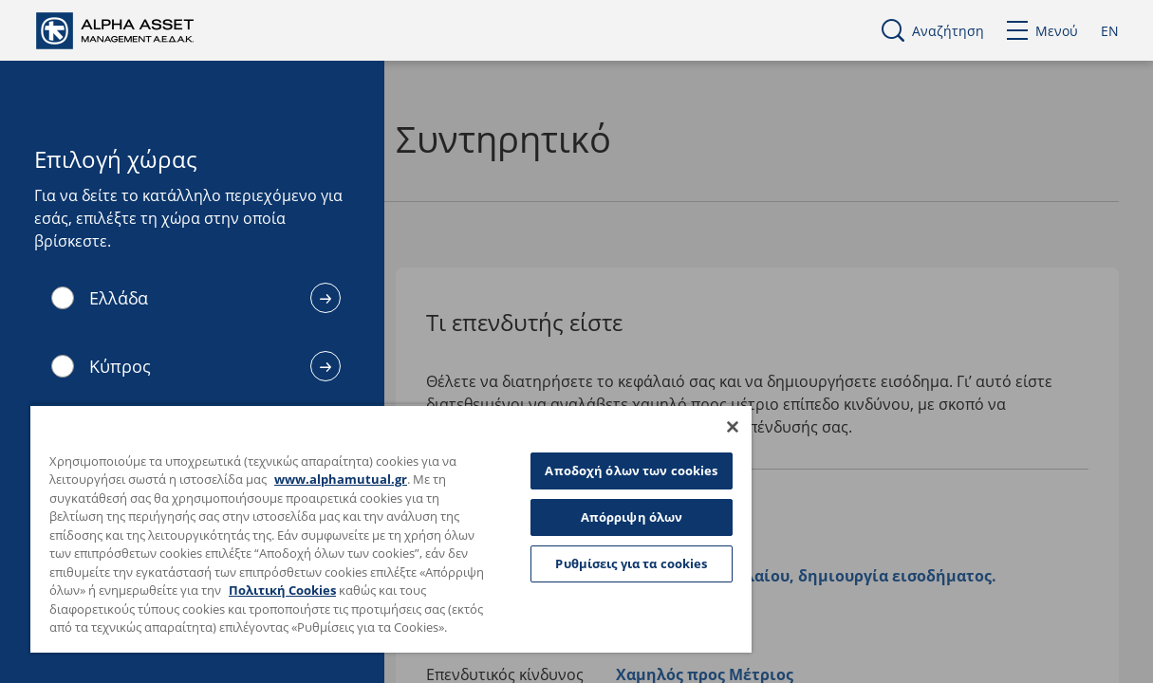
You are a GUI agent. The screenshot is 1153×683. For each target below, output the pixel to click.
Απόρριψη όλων (587, 510)
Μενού (1042, 31)
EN (1110, 31)
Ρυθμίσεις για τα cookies (587, 556)
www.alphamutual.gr (357, 461)
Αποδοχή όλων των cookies (587, 457)
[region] (364, 519)
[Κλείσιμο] (679, 408)
